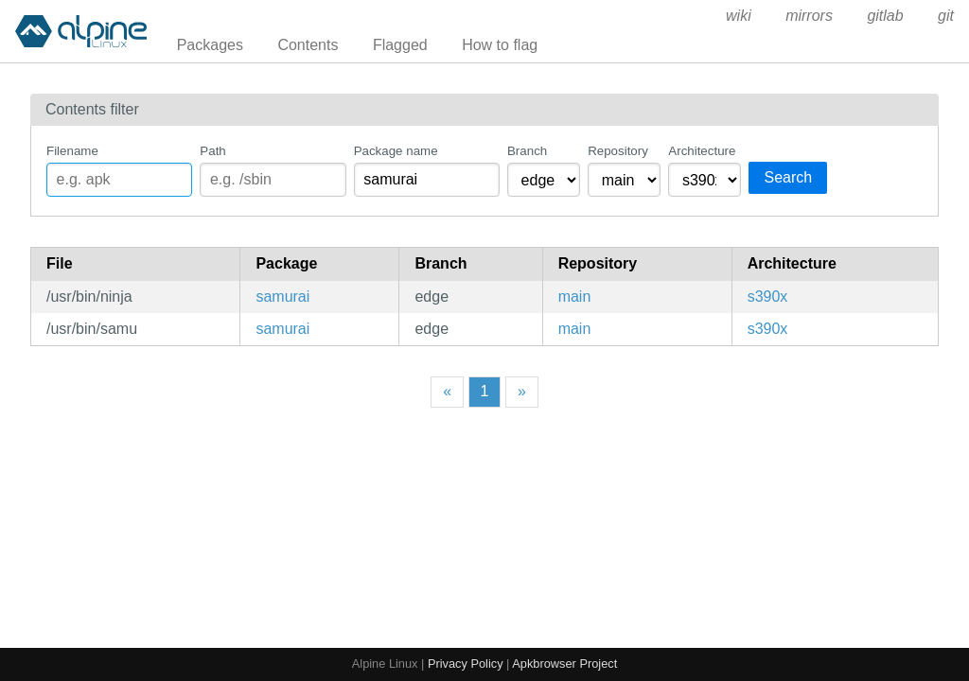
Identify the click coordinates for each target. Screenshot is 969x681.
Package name (396, 151)
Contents (307, 45)
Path (212, 151)
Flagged (400, 45)
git (946, 16)
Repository (618, 151)
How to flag (499, 45)
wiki (738, 16)
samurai (282, 296)
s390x (768, 296)
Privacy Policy (465, 663)
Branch (527, 151)
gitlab (885, 16)
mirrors (809, 16)
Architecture (701, 151)
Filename (72, 151)
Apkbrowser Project (564, 663)
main (574, 296)
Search (788, 177)
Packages (210, 45)
